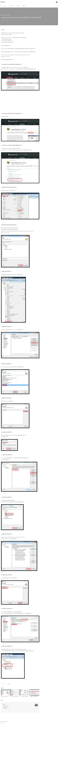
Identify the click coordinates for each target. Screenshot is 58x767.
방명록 (24, 5)
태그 (5, 5)
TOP (56, 763)
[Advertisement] (20, 228)
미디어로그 (11, 5)
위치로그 (18, 5)
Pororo (3, 2)
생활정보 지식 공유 (6, 747)
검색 (54, 2)
